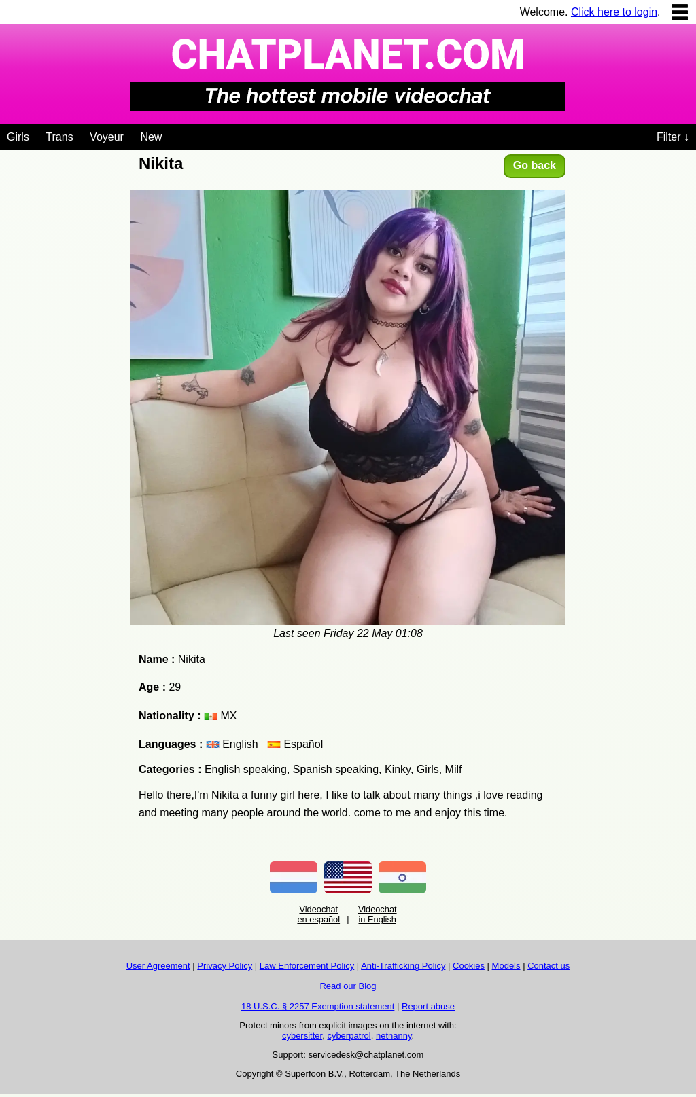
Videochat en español (318, 914)
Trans (59, 137)
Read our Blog (347, 986)
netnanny (394, 1035)
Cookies (469, 965)
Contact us (548, 965)
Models (506, 965)
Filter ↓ (673, 137)
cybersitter (302, 1035)
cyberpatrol (348, 1035)
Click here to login (614, 12)
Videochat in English (377, 914)
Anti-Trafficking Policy (403, 965)
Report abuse (428, 1006)
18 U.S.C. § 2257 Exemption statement (317, 1006)
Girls (18, 137)
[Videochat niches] (172, 134)
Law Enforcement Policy (307, 965)
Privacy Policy (224, 965)
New (151, 137)
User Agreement (158, 965)
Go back (534, 165)
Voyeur (107, 137)
